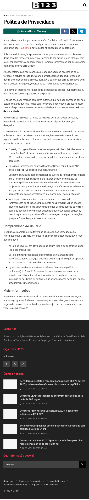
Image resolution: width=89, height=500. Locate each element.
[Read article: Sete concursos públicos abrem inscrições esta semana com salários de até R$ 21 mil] (10, 430)
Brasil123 (24, 49)
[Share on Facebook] (65, 32)
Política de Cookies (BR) (15, 485)
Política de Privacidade (22, 15)
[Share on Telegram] (82, 32)
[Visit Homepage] (44, 5)
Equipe (35, 485)
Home (6, 15)
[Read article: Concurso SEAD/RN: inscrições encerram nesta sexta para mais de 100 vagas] (10, 400)
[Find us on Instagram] (23, 365)
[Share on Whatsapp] (31, 32)
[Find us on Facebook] (6, 365)
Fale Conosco (51, 485)
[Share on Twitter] (73, 32)
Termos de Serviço (56, 482)
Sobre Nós (8, 482)
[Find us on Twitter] (15, 365)
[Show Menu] (4, 5)
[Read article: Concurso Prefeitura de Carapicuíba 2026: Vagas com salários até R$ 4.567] (10, 415)
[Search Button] (84, 5)
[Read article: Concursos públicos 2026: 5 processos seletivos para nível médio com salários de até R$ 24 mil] (10, 445)
